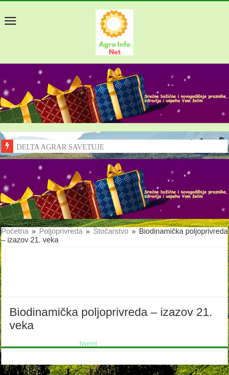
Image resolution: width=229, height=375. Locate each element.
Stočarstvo (110, 231)
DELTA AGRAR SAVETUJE (60, 147)
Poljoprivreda (61, 231)
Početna (14, 231)
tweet (88, 343)
